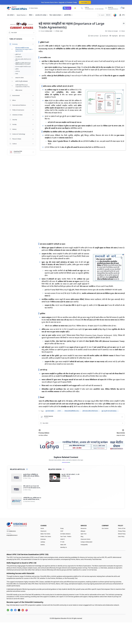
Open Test (83, 534)
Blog (82, 536)
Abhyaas (83, 531)
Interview (43, 539)
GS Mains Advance (65, 534)
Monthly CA (63, 547)
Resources (83, 528)
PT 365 (62, 542)
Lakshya (42, 542)
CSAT (61, 531)
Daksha (42, 544)
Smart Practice (22, 15)
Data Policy (121, 536)
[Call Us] (81, 8)
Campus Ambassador (86, 542)
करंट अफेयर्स (11, 15)
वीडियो (31, 15)
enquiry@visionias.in (12, 535)
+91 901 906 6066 (99, 9)
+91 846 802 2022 (89, 9)
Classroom (43, 531)
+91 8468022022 (11, 531)
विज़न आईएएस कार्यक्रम (56, 15)
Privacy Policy (121, 531)
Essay (61, 528)
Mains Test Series (45, 534)
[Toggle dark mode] (75, 8)
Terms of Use (121, 528)
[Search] (105, 15)
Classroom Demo (85, 539)
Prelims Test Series (45, 536)
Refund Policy (121, 534)
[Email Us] (111, 8)
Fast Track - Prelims (65, 536)
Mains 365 (63, 544)
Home (42, 528)
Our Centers (105, 528)
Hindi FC (62, 539)
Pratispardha (84, 544)
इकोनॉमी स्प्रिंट (68, 15)
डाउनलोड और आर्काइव (41, 15)
